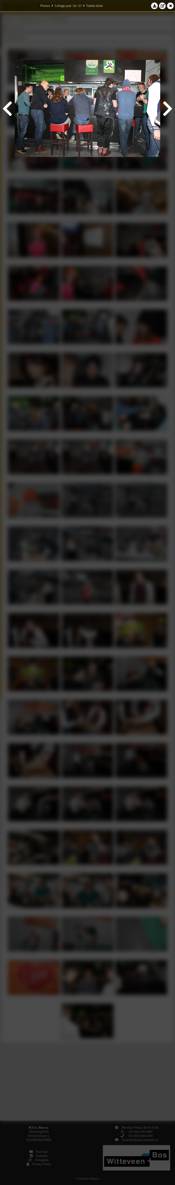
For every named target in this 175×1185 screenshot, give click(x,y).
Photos (45, 6)
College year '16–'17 (68, 6)
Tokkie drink (94, 6)
